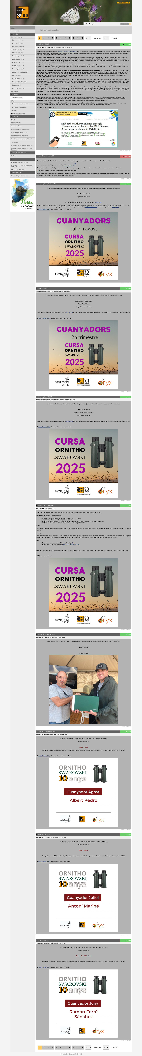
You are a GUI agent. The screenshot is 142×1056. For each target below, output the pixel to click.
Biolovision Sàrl (64, 1054)
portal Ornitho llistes (44, 209)
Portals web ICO (122, 2)
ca (121, 24)
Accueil (13, 28)
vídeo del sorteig (70, 165)
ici (57, 107)
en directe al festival (91, 207)
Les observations (16, 37)
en (127, 24)
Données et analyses (17, 49)
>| (82, 38)
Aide (12, 101)
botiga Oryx (98, 202)
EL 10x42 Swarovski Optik (71, 544)
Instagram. (115, 207)
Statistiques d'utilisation (17, 113)
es (124, 24)
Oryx (73, 543)
